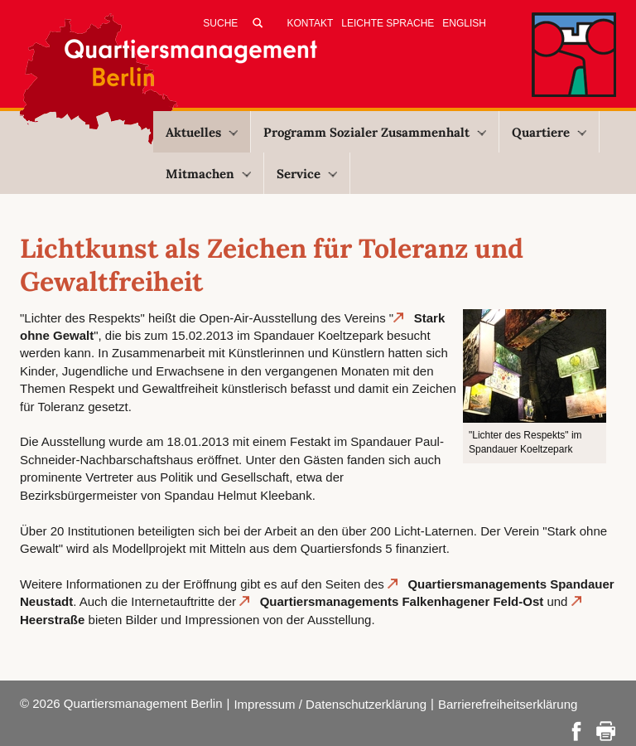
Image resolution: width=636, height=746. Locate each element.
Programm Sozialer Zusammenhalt (374, 132)
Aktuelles (202, 132)
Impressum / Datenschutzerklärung (330, 704)
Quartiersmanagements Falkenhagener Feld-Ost (402, 601)
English (464, 23)
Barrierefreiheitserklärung (507, 704)
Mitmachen (208, 174)
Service (307, 174)
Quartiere (549, 132)
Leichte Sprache (387, 23)
